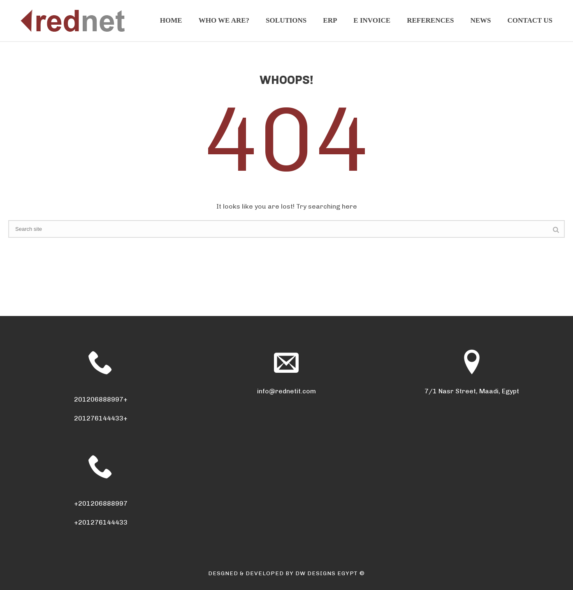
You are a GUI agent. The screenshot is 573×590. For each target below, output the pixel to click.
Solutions (286, 20)
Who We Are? (224, 20)
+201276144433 (101, 522)
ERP (330, 20)
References (430, 20)
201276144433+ (101, 418)
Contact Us (530, 20)
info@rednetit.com (286, 391)
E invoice (371, 20)
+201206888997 (101, 503)
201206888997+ (101, 399)
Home (171, 20)
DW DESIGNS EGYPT (326, 573)
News (481, 20)
